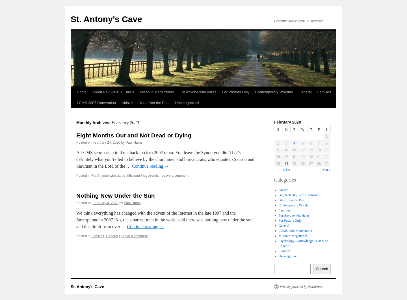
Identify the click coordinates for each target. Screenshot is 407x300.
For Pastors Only (236, 92)
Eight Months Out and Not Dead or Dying (133, 135)
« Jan (286, 170)
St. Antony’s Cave (106, 19)
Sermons (285, 251)
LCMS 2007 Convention (96, 103)
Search (322, 269)
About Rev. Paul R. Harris (113, 92)
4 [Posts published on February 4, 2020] (294, 143)
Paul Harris (134, 142)
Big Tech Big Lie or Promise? (299, 195)
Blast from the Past (154, 103)
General (304, 92)
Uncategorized (187, 103)
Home (82, 92)
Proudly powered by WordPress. (301, 287)
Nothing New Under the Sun (115, 195)
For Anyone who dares (197, 92)
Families (324, 92)
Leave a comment (174, 176)
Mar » (326, 170)
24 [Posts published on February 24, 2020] (286, 164)
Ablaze (127, 103)
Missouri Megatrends (157, 92)
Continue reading (150, 166)
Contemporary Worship (274, 92)
